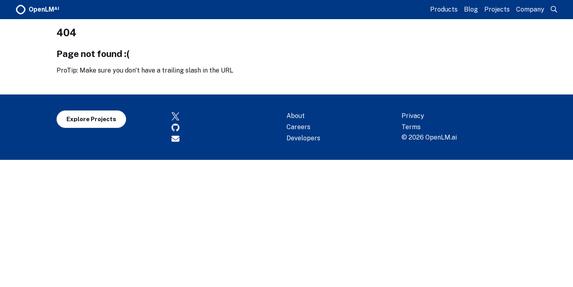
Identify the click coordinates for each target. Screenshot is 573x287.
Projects (497, 9)
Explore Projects (91, 119)
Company (530, 9)
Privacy (412, 116)
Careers (298, 127)
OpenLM (37, 9)
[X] (229, 116)
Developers (303, 138)
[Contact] (229, 138)
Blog (471, 9)
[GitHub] (229, 127)
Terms (411, 127)
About (295, 116)
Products (444, 9)
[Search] (554, 9)
